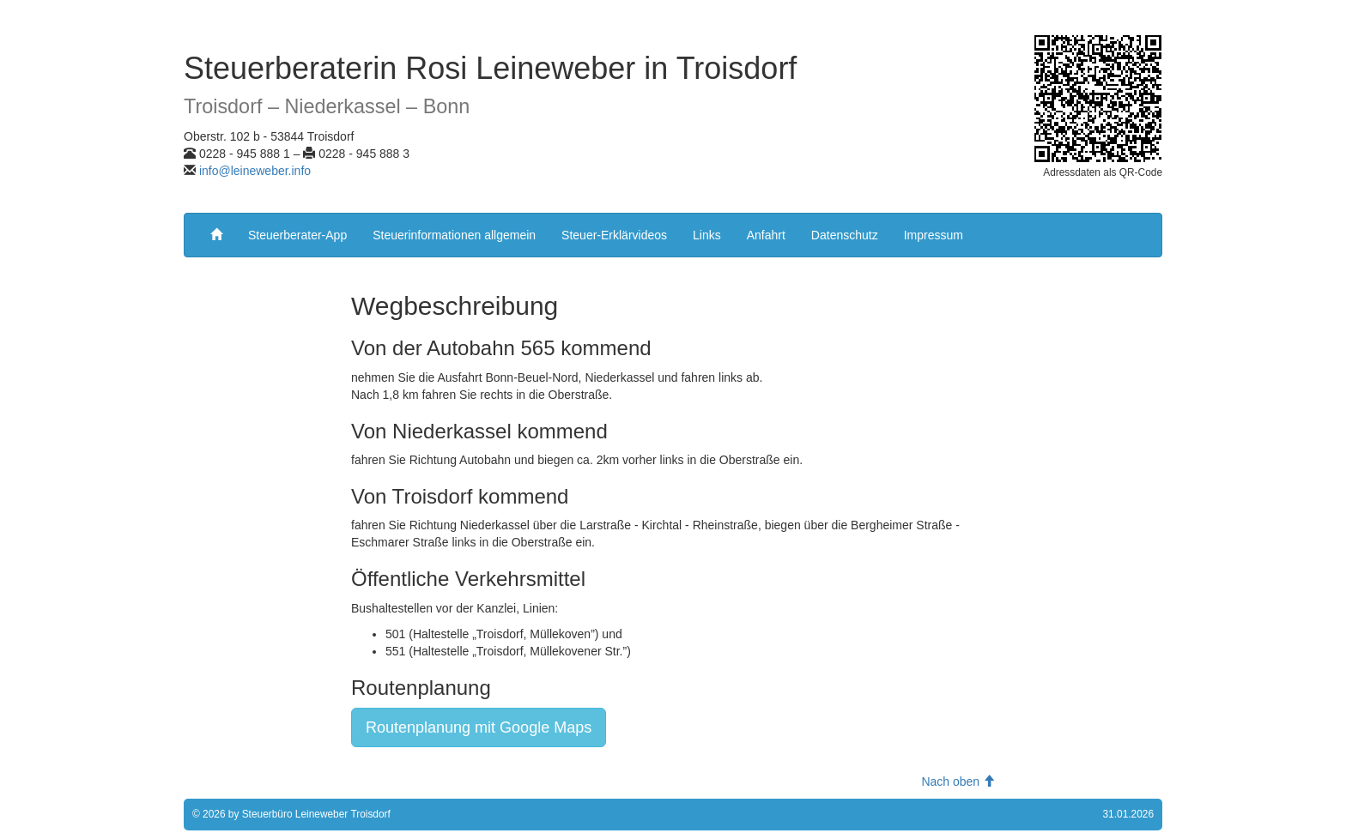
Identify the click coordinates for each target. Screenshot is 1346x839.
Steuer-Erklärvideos (614, 235)
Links (707, 235)
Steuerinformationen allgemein (454, 235)
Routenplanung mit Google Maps (478, 727)
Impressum (933, 235)
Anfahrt (766, 235)
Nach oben (958, 781)
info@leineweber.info (255, 171)
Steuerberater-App (297, 235)
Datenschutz (844, 235)
